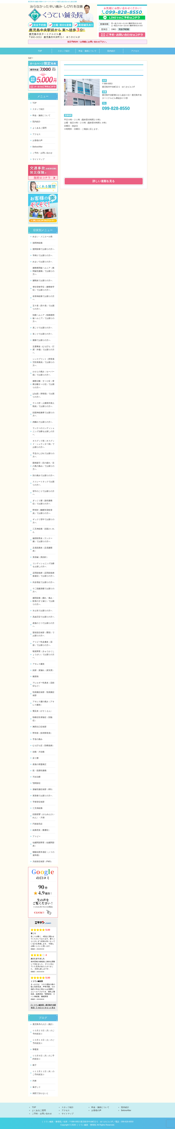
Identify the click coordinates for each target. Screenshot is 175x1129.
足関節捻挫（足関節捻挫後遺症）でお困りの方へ (43, 574)
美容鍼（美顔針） (40, 557)
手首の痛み (37, 739)
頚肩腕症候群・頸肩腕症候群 (43, 693)
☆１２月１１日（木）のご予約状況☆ (43, 1073)
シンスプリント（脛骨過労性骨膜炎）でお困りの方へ (43, 362)
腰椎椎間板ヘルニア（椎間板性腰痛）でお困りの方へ (43, 271)
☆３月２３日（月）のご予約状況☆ (43, 1032)
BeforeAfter (38, 147)
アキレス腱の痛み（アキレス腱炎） (43, 703)
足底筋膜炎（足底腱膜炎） (42, 549)
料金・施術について (87, 51)
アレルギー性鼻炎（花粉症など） (43, 684)
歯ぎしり (36, 1087)
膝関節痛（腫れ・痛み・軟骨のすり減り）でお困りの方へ (43, 601)
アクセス (135, 51)
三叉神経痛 (37, 808)
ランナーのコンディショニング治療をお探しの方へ (43, 431)
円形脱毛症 (37, 824)
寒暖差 (36, 1049)
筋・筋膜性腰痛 (39, 770)
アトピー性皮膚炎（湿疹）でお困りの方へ (42, 643)
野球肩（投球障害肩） (42, 733)
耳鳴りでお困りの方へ (42, 255)
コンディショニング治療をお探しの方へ (43, 565)
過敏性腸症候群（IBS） (43, 789)
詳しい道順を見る (104, 181)
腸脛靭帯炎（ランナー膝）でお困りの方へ (42, 540)
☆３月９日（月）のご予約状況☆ (43, 1057)
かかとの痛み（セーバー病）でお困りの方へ (43, 373)
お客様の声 (37, 140)
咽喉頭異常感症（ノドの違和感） (43, 853)
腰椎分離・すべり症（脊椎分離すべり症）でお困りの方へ (43, 384)
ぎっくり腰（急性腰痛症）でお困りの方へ (42, 502)
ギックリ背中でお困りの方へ (43, 521)
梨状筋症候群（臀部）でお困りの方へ (43, 634)
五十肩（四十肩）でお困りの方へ (43, 307)
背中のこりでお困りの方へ (43, 492)
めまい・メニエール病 (42, 237)
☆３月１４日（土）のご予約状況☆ (43, 1041)
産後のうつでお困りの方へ (43, 624)
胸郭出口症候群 (39, 727)
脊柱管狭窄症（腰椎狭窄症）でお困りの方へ (43, 288)
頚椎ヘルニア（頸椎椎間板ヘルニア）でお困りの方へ (43, 318)
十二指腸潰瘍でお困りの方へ (43, 590)
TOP (40, 51)
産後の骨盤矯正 (39, 764)
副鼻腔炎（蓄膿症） (41, 830)
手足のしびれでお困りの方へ (43, 455)
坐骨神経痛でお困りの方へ (43, 298)
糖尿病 (36, 676)
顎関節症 (36, 783)
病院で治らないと (40, 1093)
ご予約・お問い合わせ (42, 153)
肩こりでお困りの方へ (42, 328)
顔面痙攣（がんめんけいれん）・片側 (43, 816)
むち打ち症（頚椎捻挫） (43, 745)
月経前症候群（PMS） (43, 861)
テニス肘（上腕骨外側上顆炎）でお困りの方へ (43, 404)
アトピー (36, 836)
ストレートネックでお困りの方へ (43, 483)
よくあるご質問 (39, 128)
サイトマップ (38, 159)
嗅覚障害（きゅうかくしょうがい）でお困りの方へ (43, 654)
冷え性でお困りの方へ (42, 611)
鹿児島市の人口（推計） (43, 1024)
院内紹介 (111, 51)
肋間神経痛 (37, 243)
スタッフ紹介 (64, 51)
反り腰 (36, 758)
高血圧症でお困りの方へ (43, 617)
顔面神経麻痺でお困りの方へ (43, 414)
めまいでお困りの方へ (42, 262)
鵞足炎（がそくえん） (42, 711)
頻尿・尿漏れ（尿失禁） (43, 670)
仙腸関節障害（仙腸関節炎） (43, 844)
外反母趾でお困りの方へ (43, 582)
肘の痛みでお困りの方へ (43, 475)
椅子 (35, 1065)
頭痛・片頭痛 (38, 752)
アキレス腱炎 (38, 664)
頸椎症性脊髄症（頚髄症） (42, 719)
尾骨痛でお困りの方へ (42, 796)
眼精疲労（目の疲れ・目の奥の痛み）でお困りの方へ (43, 466)
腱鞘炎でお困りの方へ (42, 280)
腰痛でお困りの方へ (41, 340)
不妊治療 (36, 777)
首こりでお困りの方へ (42, 334)
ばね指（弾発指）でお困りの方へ (43, 395)
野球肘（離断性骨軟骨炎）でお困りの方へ (42, 511)
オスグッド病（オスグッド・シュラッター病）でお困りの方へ (43, 444)
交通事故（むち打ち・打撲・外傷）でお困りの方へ (43, 349)
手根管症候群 (38, 802)
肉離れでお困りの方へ (42, 422)
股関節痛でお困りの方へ (43, 249)
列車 (35, 1081)
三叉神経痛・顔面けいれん (43, 530)
